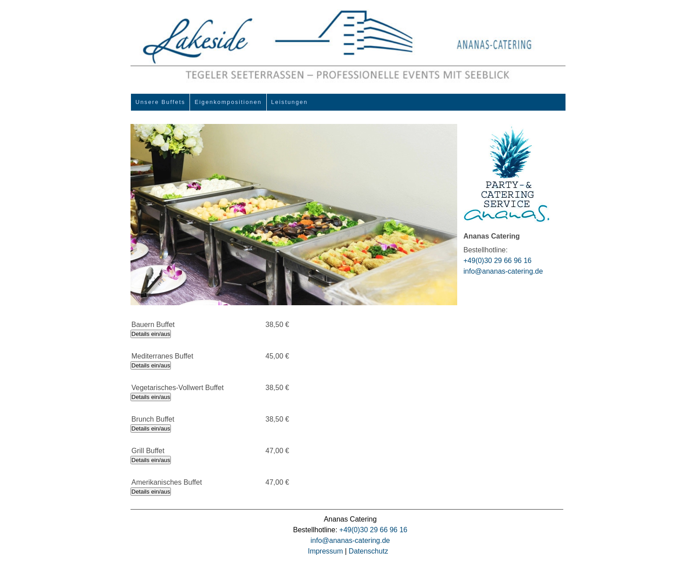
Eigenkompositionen (227, 102)
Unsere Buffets (160, 102)
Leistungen (289, 102)
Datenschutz (368, 551)
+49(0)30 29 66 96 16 (497, 260)
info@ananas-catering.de (503, 271)
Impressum (325, 551)
